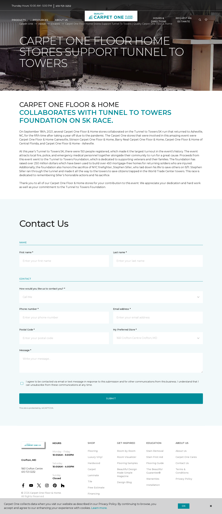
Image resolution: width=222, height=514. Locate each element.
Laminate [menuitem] (93, 475)
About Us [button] (61, 19)
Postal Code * (27, 329)
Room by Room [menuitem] (126, 450)
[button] (200, 20)
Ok (183, 505)
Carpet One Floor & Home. (45, 492)
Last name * (120, 252)
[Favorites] (206, 20)
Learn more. (99, 508)
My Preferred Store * (125, 329)
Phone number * (29, 309)
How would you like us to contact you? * (42, 289)
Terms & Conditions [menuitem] (182, 471)
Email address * (122, 309)
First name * (26, 252)
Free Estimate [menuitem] (96, 487)
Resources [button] (40, 19)
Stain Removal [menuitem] (154, 450)
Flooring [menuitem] (93, 450)
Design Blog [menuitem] (124, 482)
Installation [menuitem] (153, 484)
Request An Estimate (183, 20)
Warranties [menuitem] (152, 478)
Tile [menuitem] (90, 481)
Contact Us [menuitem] (182, 463)
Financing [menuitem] (94, 493)
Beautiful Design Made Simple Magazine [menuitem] (127, 473)
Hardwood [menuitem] (94, 463)
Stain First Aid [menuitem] (154, 457)
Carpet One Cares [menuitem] (186, 457)
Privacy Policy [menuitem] (184, 478)
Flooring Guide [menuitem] (155, 463)
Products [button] (19, 19)
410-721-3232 (63, 5)
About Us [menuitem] (181, 450)
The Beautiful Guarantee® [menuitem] (154, 471)
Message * (25, 350)
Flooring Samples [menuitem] (127, 463)
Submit (111, 398)
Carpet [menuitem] (92, 469)
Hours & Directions (158, 20)
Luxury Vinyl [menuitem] (95, 457)
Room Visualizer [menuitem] (126, 457)
